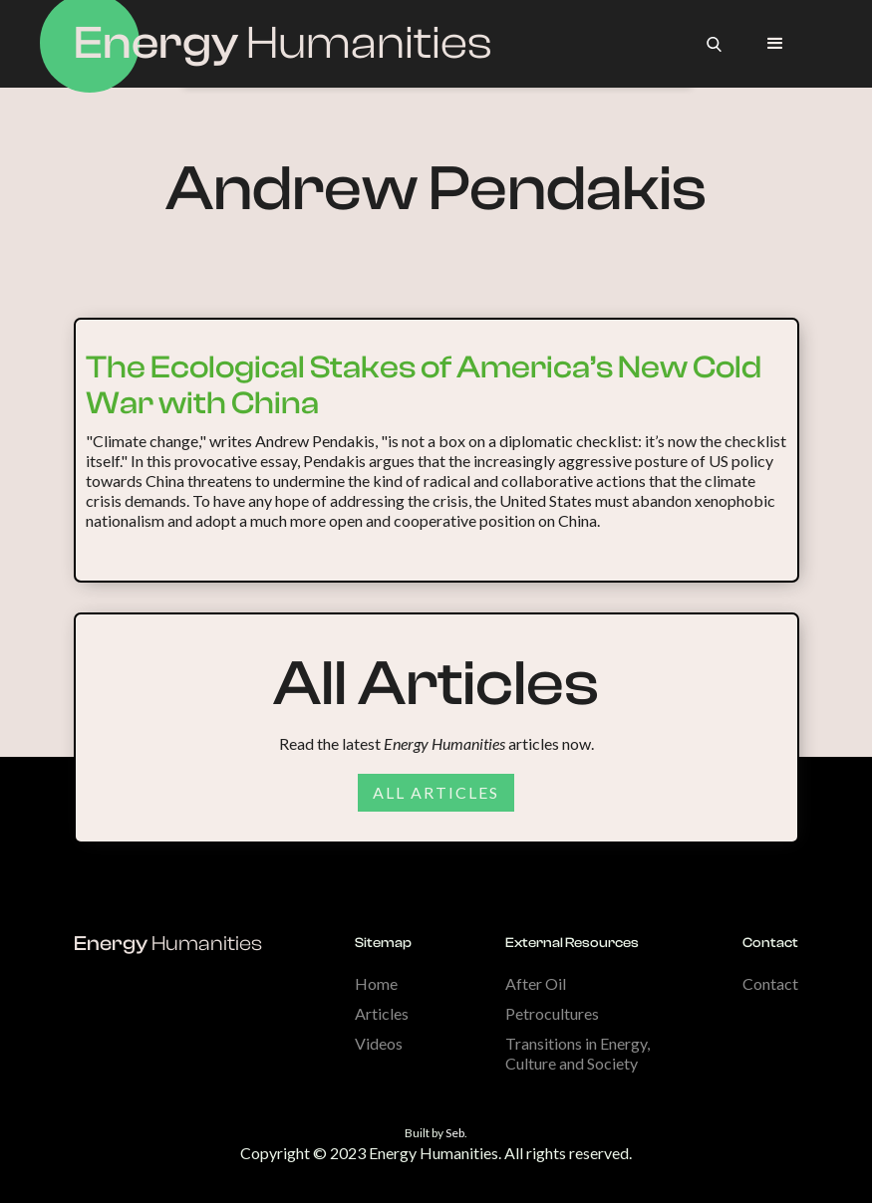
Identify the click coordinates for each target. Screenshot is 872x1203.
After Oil (535, 983)
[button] (775, 44)
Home (376, 983)
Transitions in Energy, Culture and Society (577, 1053)
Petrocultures (552, 1013)
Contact (770, 983)
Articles (382, 1013)
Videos (379, 1043)
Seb (454, 1132)
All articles (436, 792)
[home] (283, 44)
